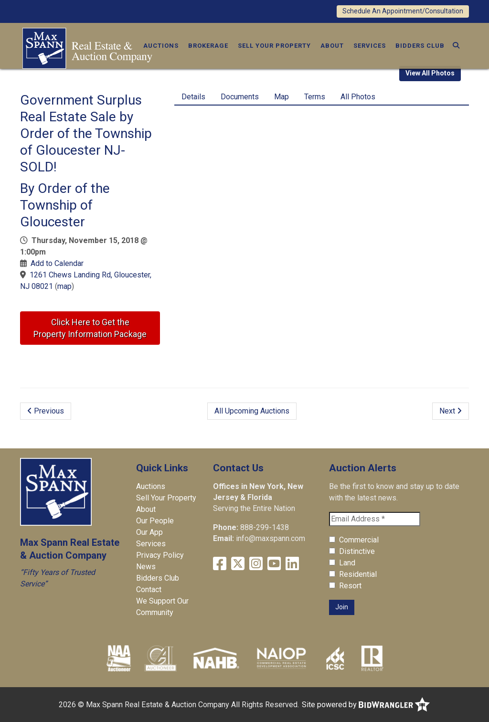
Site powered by (366, 704)
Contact (148, 589)
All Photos (357, 96)
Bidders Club (420, 45)
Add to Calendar (57, 263)
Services (369, 45)
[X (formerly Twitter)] (237, 563)
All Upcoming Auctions (251, 410)
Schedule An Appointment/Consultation (402, 11)
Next (450, 410)
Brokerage (208, 45)
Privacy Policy (160, 555)
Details (193, 96)
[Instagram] (256, 563)
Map (281, 96)
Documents (240, 96)
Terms (314, 96)
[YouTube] (274, 563)
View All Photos (430, 73)
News (146, 566)
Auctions (161, 45)
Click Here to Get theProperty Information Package (90, 328)
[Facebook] (219, 563)
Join (341, 607)
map (64, 286)
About (332, 45)
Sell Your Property (274, 45)
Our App (149, 532)
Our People (155, 520)
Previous (45, 410)
